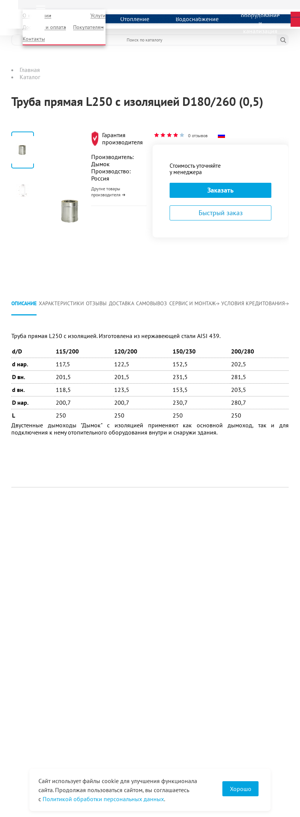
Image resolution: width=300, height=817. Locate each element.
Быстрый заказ (221, 212)
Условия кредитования (255, 303)
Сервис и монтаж (194, 303)
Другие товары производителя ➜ (108, 191)
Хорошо (240, 789)
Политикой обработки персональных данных (103, 799)
